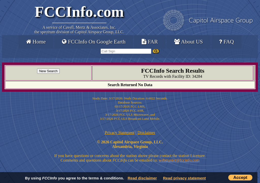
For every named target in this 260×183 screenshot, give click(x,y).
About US (188, 42)
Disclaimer (146, 132)
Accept (240, 177)
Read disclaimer (142, 178)
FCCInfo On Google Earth (93, 42)
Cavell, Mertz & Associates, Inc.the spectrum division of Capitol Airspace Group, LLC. (79, 29)
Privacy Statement (120, 132)
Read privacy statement (184, 178)
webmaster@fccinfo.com (179, 160)
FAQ (226, 42)
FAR (150, 42)
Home (36, 42)
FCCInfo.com (79, 11)
